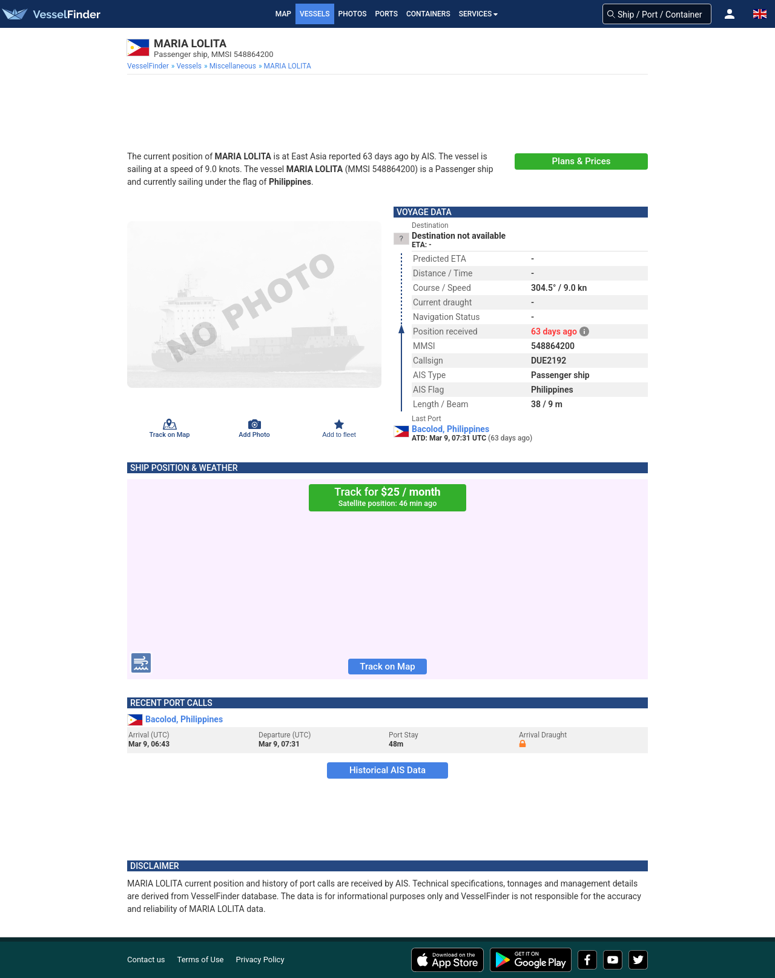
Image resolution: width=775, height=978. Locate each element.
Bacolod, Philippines (450, 429)
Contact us (146, 959)
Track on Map (387, 666)
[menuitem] (149, 66)
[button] (729, 14)
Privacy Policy (260, 959)
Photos (352, 14)
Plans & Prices (581, 161)
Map (283, 14)
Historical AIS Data (387, 770)
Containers (428, 14)
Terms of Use (200, 959)
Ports (386, 14)
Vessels (315, 14)
